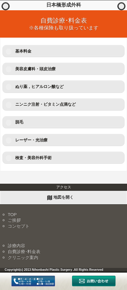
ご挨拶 (14, 220)
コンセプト (18, 225)
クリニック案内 (23, 257)
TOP (12, 214)
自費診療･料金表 (24, 251)
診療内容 (16, 245)
